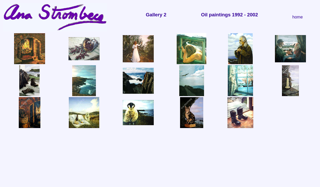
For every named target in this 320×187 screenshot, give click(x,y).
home (297, 17)
